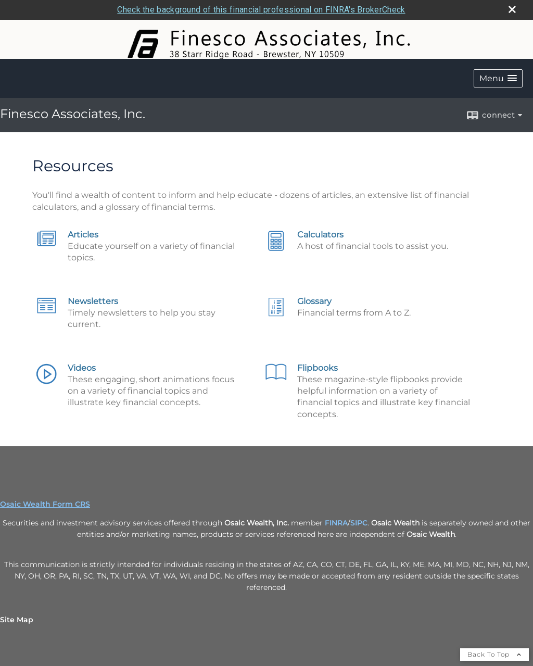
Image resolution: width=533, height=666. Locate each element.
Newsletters (93, 301)
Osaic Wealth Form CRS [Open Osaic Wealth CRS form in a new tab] (45, 504)
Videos (82, 368)
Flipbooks (317, 368)
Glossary (314, 301)
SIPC (358, 522)
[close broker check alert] (512, 9)
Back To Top (494, 654)
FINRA (336, 522)
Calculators (320, 235)
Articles (83, 235)
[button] (498, 78)
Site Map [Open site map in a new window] (16, 619)
